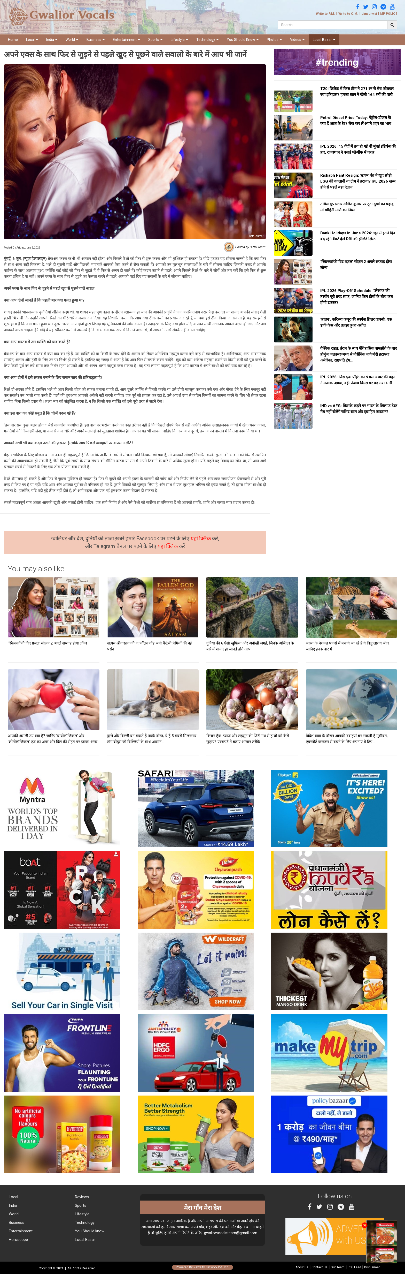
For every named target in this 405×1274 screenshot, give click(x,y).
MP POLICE (388, 14)
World (72, 40)
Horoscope (18, 1239)
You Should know (89, 1231)
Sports (155, 40)
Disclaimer (372, 1267)
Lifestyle (179, 40)
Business (96, 40)
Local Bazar (324, 40)
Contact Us (319, 1267)
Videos (297, 40)
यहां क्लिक (201, 538)
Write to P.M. (325, 14)
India (51, 40)
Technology (207, 40)
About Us (301, 1267)
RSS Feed (354, 1267)
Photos (274, 40)
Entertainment (126, 40)
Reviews (81, 1197)
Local (32, 40)
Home (13, 40)
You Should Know (243, 40)
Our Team (338, 1267)
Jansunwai (369, 14)
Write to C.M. (348, 14)
